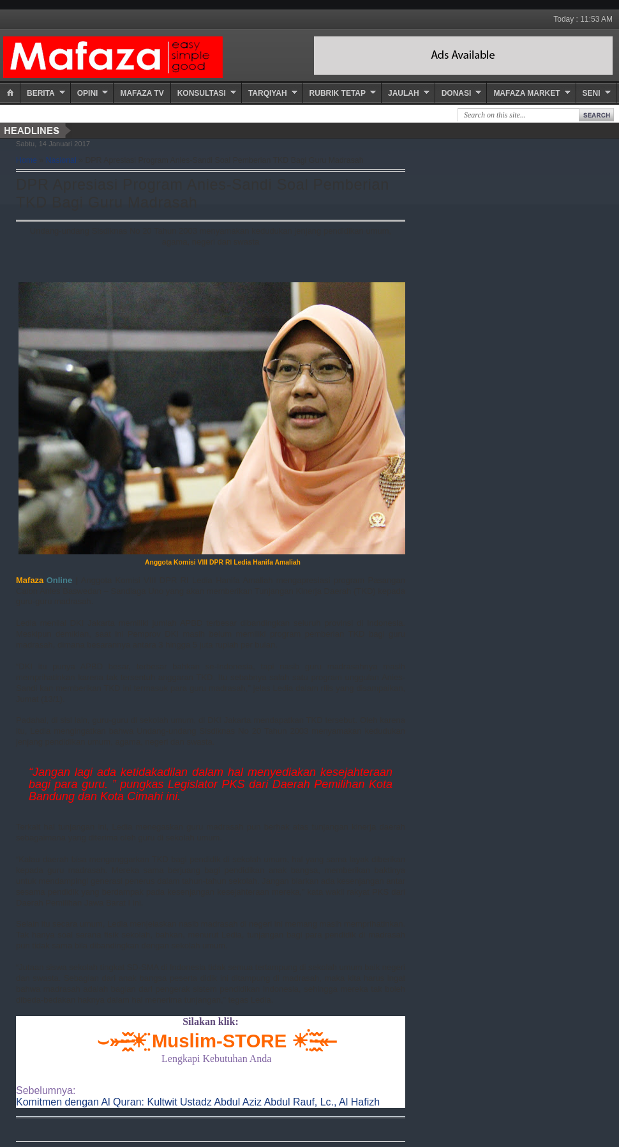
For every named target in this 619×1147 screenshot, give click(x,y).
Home (26, 160)
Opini (87, 93)
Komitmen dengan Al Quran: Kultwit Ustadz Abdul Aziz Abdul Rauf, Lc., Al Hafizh (198, 1102)
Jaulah (403, 93)
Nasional (61, 160)
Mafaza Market (526, 93)
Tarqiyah (267, 93)
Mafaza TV (141, 93)
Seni (591, 93)
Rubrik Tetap (338, 93)
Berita (41, 93)
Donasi (457, 93)
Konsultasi (201, 93)
